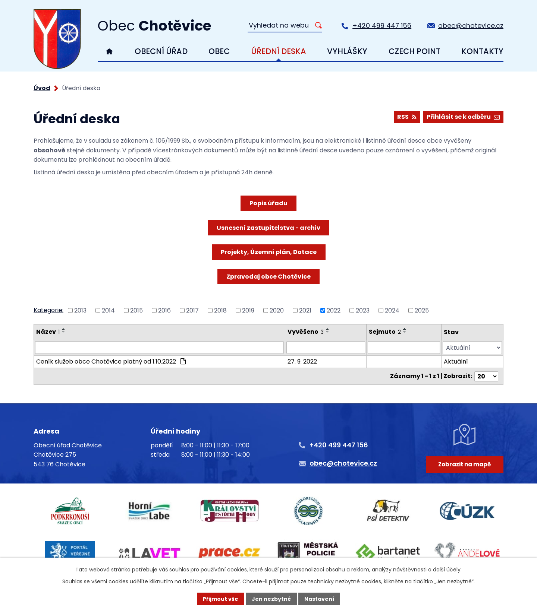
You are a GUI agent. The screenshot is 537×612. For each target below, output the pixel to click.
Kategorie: (48, 310)
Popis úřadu (268, 203)
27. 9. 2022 (302, 361)
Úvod (109, 51)
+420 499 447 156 (381, 25)
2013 (80, 310)
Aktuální (456, 361)
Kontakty (482, 51)
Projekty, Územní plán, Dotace (269, 252)
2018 (220, 310)
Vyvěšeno (306, 331)
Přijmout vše (220, 599)
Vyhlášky (347, 51)
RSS (407, 116)
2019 (248, 310)
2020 (277, 310)
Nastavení (319, 599)
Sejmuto (385, 331)
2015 (136, 310)
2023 (363, 310)
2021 (305, 310)
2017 (192, 310)
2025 (422, 310)
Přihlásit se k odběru (463, 116)
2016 (164, 310)
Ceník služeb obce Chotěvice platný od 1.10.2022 (111, 361)
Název (48, 331)
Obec (219, 51)
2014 (108, 310)
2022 (333, 310)
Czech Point (414, 51)
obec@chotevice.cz (470, 25)
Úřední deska (278, 51)
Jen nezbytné (271, 599)
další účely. (447, 569)
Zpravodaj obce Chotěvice (268, 276)
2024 (392, 310)
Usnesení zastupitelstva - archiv (268, 227)
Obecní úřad (161, 51)
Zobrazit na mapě (464, 464)
